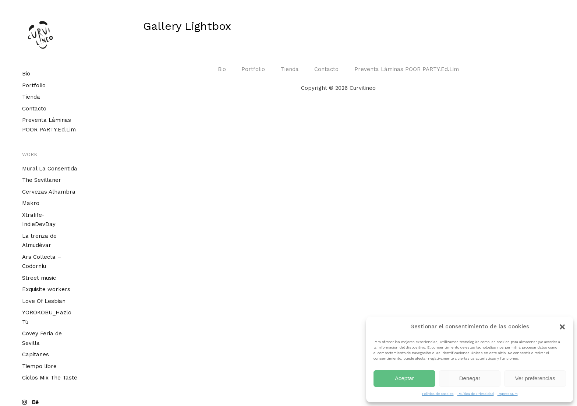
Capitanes (35, 354)
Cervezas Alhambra (48, 191)
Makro (30, 203)
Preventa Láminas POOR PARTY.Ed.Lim (406, 69)
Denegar (470, 378)
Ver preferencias (535, 378)
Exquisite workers (46, 289)
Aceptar (404, 378)
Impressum (508, 394)
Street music (39, 278)
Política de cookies (438, 394)
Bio (26, 73)
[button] (562, 327)
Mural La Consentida (49, 168)
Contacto (34, 108)
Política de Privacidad (475, 394)
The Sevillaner (41, 180)
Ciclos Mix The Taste (49, 377)
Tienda (31, 96)
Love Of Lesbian (44, 301)
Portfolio (34, 85)
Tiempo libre (39, 366)
